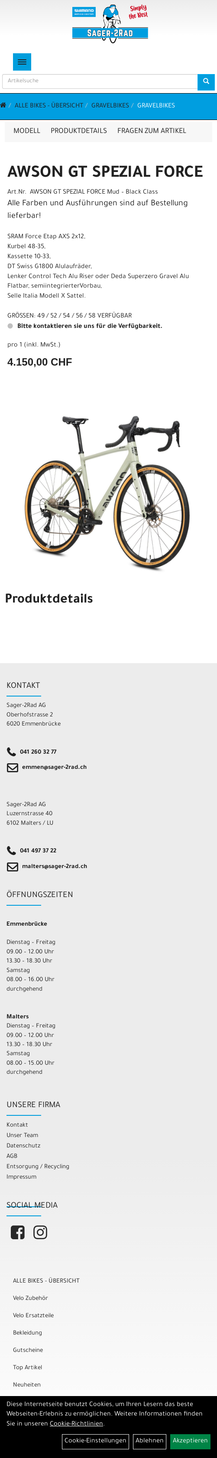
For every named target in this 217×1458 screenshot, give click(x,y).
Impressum (21, 1177)
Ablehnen (150, 1441)
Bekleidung (27, 1333)
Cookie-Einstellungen (95, 1441)
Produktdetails (79, 132)
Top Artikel (27, 1368)
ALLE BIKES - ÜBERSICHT (49, 106)
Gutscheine (28, 1351)
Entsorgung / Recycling (37, 1167)
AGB (11, 1156)
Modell (26, 132)
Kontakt (17, 1125)
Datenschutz (23, 1146)
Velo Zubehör (30, 1299)
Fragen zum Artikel (151, 132)
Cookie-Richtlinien (76, 1424)
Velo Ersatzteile (33, 1316)
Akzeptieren (190, 1441)
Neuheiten (27, 1385)
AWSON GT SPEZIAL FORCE (105, 174)
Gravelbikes (110, 106)
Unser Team (22, 1136)
